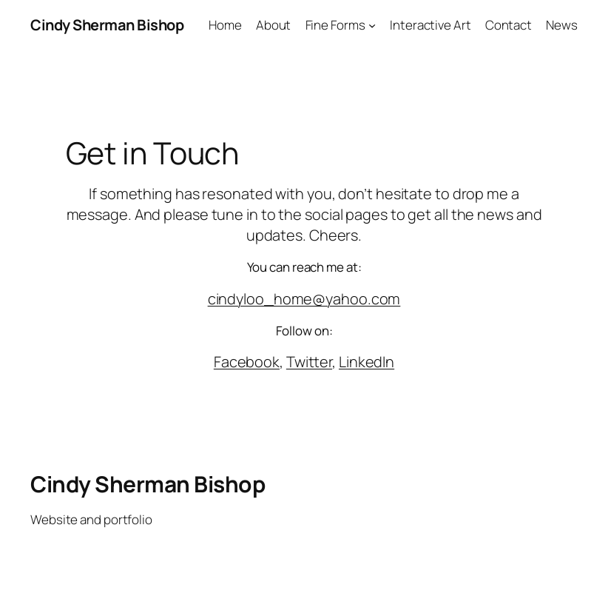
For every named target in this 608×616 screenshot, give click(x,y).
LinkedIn (366, 362)
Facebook (247, 362)
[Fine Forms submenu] (372, 25)
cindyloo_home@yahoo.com (304, 299)
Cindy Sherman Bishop (106, 25)
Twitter (309, 362)
